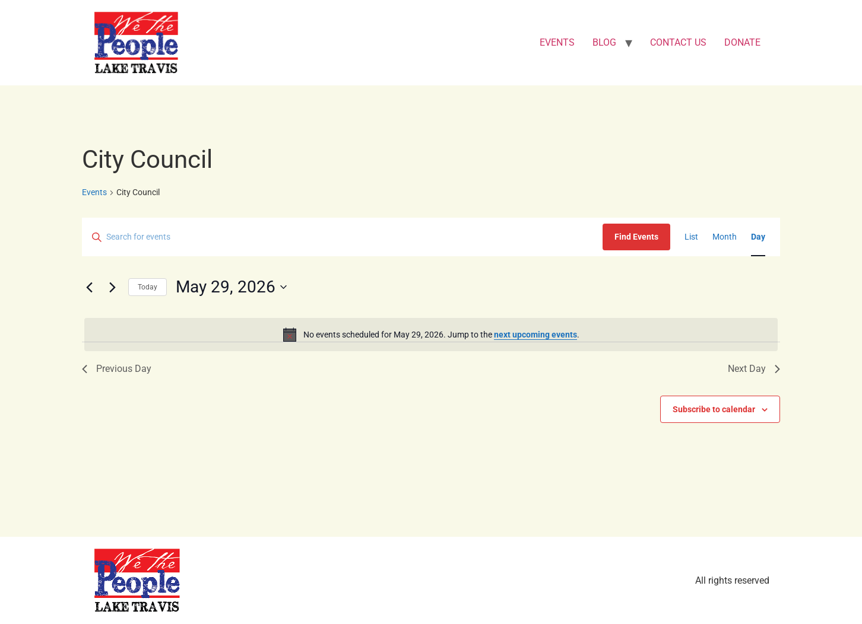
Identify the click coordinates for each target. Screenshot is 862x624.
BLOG (604, 42)
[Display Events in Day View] (758, 237)
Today (147, 287)
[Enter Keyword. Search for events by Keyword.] (343, 237)
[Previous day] (89, 287)
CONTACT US (678, 42)
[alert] (431, 334)
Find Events (636, 236)
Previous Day (116, 368)
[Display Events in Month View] (724, 237)
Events (94, 192)
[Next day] (112, 287)
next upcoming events (535, 334)
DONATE (742, 42)
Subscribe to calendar (714, 409)
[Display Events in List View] (691, 237)
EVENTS (557, 42)
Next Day (754, 368)
